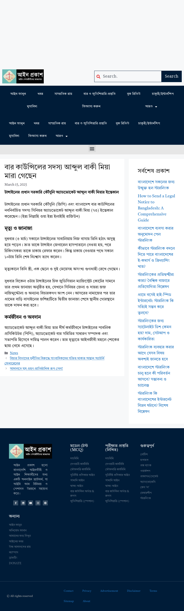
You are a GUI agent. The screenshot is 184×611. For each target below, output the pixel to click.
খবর (40, 94)
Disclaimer (133, 591)
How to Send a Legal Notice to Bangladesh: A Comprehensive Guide (156, 208)
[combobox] (128, 76)
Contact (68, 591)
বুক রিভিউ (133, 94)
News (14, 353)
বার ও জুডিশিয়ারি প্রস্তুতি (99, 94)
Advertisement (109, 591)
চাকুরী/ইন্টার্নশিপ (163, 94)
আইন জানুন (18, 94)
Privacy (86, 591)
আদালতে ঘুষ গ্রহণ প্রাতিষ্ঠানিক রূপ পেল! (36, 369)
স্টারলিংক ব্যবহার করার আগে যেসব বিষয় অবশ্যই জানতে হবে (156, 353)
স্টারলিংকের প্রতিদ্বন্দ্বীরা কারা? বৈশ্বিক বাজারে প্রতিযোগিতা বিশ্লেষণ (156, 281)
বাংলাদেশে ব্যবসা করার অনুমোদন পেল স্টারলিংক (155, 234)
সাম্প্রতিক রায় (63, 94)
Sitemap (69, 601)
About (86, 601)
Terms (153, 591)
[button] (92, 148)
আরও (151, 107)
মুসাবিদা (32, 106)
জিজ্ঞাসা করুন (91, 106)
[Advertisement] (92, 33)
